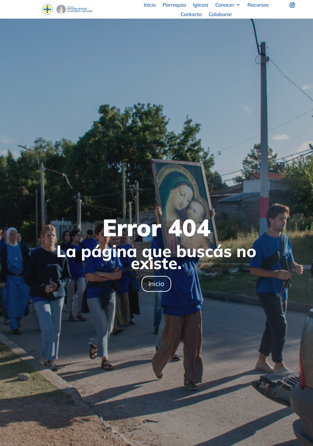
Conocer (224, 5)
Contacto (191, 14)
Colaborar (220, 14)
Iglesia (200, 5)
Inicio (150, 5)
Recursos (258, 5)
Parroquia (174, 5)
